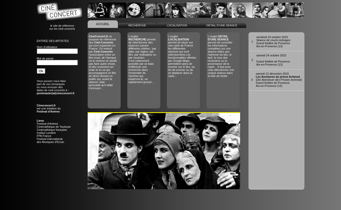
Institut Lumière (46, 132)
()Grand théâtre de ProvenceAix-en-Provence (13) (279, 79)
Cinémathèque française (52, 129)
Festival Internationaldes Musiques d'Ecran (50, 140)
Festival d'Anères (47, 123)
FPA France (44, 135)
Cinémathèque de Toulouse (54, 126)
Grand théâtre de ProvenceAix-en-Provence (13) (273, 42)
